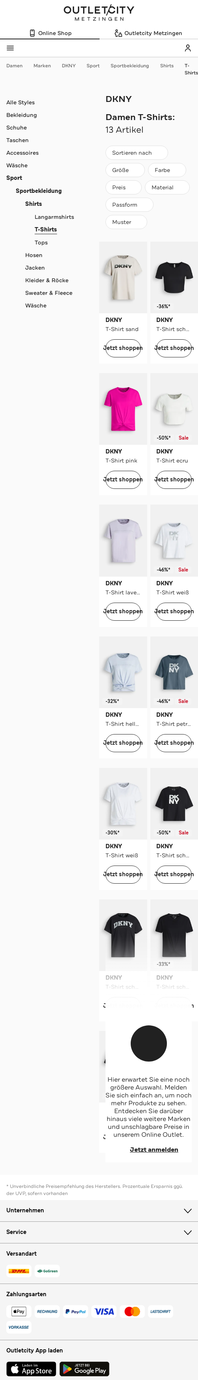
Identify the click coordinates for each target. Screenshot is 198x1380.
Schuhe (16, 127)
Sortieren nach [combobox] (136, 154)
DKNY (72, 66)
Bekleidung (21, 114)
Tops (41, 242)
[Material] (167, 187)
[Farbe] (167, 170)
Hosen (34, 255)
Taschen (17, 140)
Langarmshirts (54, 216)
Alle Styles (20, 102)
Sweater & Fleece (48, 292)
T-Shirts (191, 69)
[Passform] (129, 205)
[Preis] (123, 187)
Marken (46, 66)
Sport (97, 66)
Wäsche (17, 165)
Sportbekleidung (134, 66)
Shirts (170, 66)
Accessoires (22, 152)
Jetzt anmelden (148, 1149)
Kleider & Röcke (46, 280)
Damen (18, 66)
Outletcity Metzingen (99, 13)
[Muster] (126, 222)
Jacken (35, 267)
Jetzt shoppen (123, 348)
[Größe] (125, 170)
